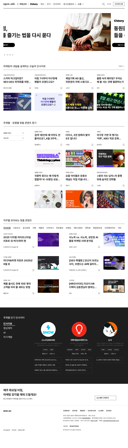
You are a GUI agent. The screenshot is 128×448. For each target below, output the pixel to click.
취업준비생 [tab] (97, 228)
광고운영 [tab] (26, 228)
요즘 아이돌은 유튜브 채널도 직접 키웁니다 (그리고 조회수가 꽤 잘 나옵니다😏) (77, 178)
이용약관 (65, 426)
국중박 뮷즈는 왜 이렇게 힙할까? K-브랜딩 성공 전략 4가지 (47, 178)
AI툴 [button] (79, 4)
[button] (4, 55)
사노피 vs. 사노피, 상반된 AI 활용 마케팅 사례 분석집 (83, 239)
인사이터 (57, 4)
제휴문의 (82, 411)
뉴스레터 (100, 411)
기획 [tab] (34, 228)
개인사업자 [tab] (78, 228)
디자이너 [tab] (50, 228)
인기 (49, 4)
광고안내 (108, 411)
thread (14, 430)
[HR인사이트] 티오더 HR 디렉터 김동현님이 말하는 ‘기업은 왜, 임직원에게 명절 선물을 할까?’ (83, 286)
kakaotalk (21, 430)
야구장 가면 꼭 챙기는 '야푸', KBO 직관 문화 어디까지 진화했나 (108, 137)
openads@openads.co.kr (111, 420)
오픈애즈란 (66, 411)
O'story (34, 4)
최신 (42, 4)
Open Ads (9, 4)
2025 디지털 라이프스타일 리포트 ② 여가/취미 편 (17, 239)
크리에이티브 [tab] (109, 228)
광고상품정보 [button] (68, 4)
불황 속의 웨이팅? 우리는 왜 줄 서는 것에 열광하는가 (110, 80)
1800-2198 (94, 420)
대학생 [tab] (87, 228)
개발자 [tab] (41, 228)
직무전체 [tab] (7, 228)
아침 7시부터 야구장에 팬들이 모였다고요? (46, 80)
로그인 (109, 4)
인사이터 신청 (119, 4)
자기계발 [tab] (7, 337)
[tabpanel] (64, 264)
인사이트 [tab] (9, 323)
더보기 (122, 66)
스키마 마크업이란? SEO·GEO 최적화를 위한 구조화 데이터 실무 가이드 (16, 80)
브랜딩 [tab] (68, 228)
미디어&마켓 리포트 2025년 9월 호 (17, 262)
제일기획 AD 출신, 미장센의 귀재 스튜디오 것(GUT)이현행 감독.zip (79, 80)
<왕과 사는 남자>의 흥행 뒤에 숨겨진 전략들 (109, 177)
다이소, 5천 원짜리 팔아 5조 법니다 (78, 136)
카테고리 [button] (22, 4)
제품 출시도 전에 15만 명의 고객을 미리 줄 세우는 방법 (17, 285)
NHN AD (7, 411)
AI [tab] (4, 332)
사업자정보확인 (86, 418)
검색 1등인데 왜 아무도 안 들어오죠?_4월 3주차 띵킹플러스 (47, 137)
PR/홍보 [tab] (59, 228)
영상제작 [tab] (7, 328)
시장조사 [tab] (16, 228)
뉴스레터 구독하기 (105, 398)
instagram (6, 430)
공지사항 (74, 411)
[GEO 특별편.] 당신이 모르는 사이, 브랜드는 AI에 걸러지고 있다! (84, 262)
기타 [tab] (119, 228)
